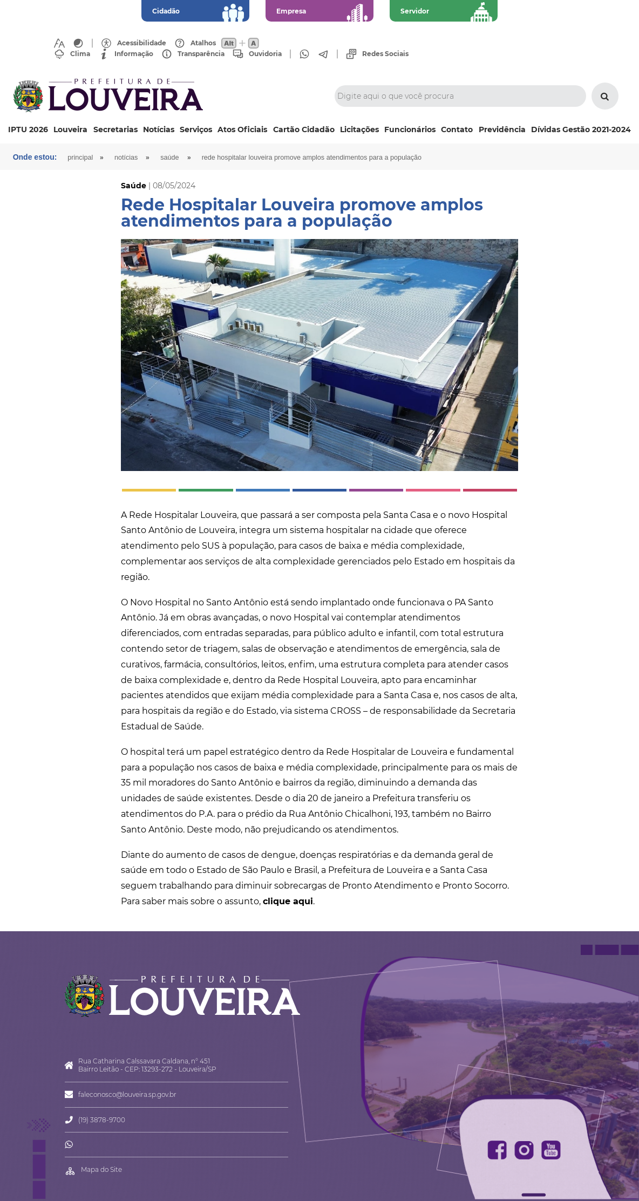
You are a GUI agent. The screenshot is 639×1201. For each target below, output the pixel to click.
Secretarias (115, 129)
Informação (133, 54)
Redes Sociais (385, 54)
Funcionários (410, 129)
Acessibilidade (141, 43)
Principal (80, 157)
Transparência (201, 54)
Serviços (196, 129)
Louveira (70, 129)
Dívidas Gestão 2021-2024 (581, 129)
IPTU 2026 (28, 129)
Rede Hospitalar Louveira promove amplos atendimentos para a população (312, 157)
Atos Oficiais (242, 129)
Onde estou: (35, 157)
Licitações (359, 129)
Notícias (158, 129)
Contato (457, 129)
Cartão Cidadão (304, 129)
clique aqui (288, 901)
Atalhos (203, 43)
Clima (80, 54)
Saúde (169, 157)
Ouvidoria (265, 54)
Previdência (502, 129)
